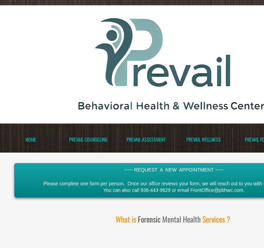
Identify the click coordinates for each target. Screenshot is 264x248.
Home (30, 139)
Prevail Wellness (203, 139)
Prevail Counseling (88, 139)
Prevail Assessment (146, 139)
